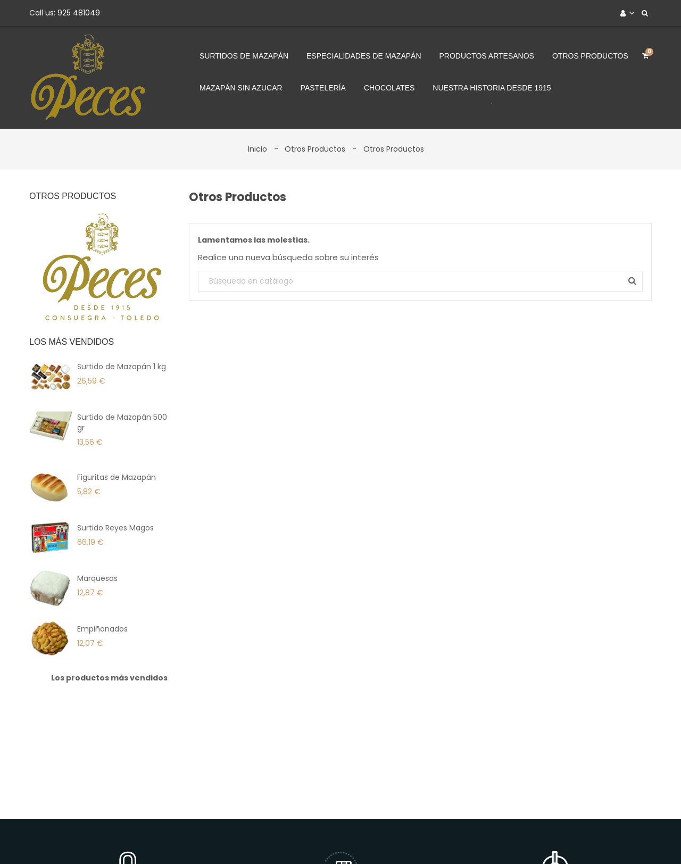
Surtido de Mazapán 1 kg (121, 366)
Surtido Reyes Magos (115, 527)
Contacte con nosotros (419, 839)
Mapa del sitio (504, 839)
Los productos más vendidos (109, 677)
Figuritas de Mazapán (116, 477)
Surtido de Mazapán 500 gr (122, 422)
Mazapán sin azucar (241, 88)
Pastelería (323, 88)
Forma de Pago (332, 839)
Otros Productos (590, 56)
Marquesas (97, 578)
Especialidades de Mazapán (363, 56)
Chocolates (389, 88)
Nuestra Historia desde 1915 (492, 88)
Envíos (110, 839)
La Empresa (267, 839)
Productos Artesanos (486, 56)
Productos (211, 839)
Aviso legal (157, 839)
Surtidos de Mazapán (244, 56)
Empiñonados (102, 629)
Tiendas (559, 839)
